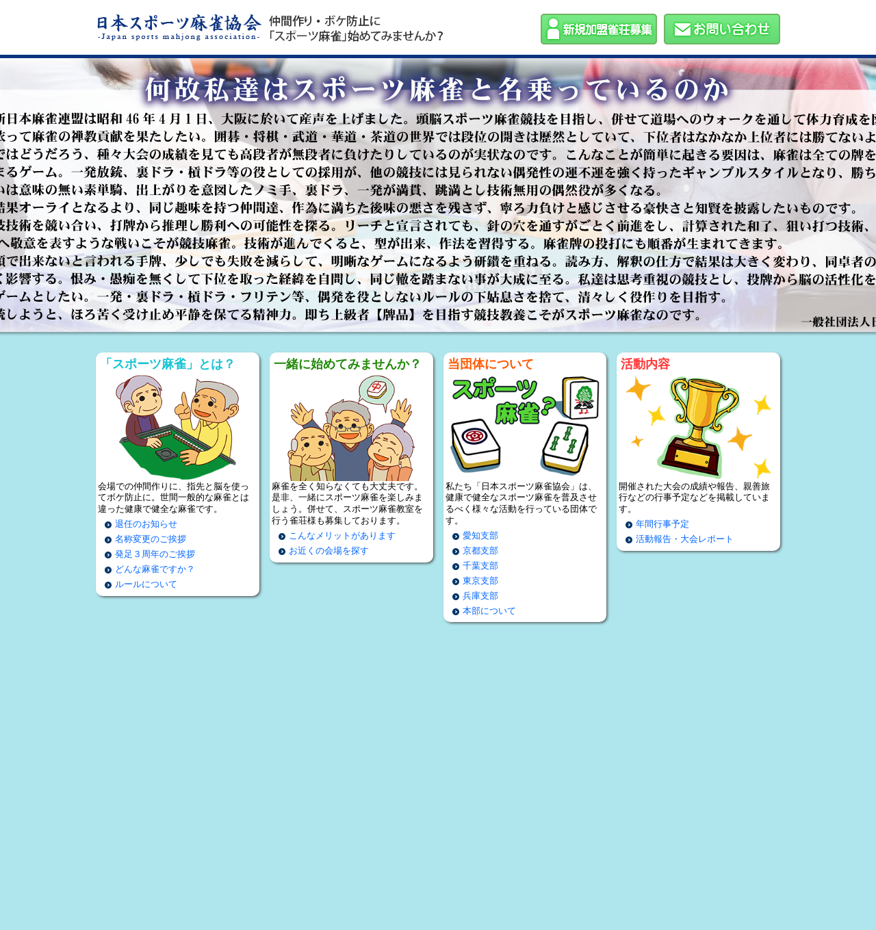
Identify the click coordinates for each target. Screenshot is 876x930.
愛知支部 (480, 535)
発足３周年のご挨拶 (155, 554)
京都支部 (480, 550)
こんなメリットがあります (342, 535)
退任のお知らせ (146, 524)
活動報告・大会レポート (685, 539)
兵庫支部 (480, 596)
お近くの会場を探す (329, 550)
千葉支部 (480, 565)
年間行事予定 (662, 524)
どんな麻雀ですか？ (155, 569)
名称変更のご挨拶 (150, 539)
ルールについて (146, 584)
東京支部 (480, 581)
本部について (489, 611)
